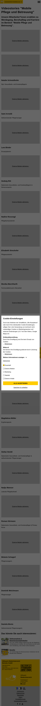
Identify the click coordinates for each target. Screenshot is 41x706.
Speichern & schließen (20, 387)
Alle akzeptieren (20, 383)
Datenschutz (6, 361)
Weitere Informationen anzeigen (13, 357)
